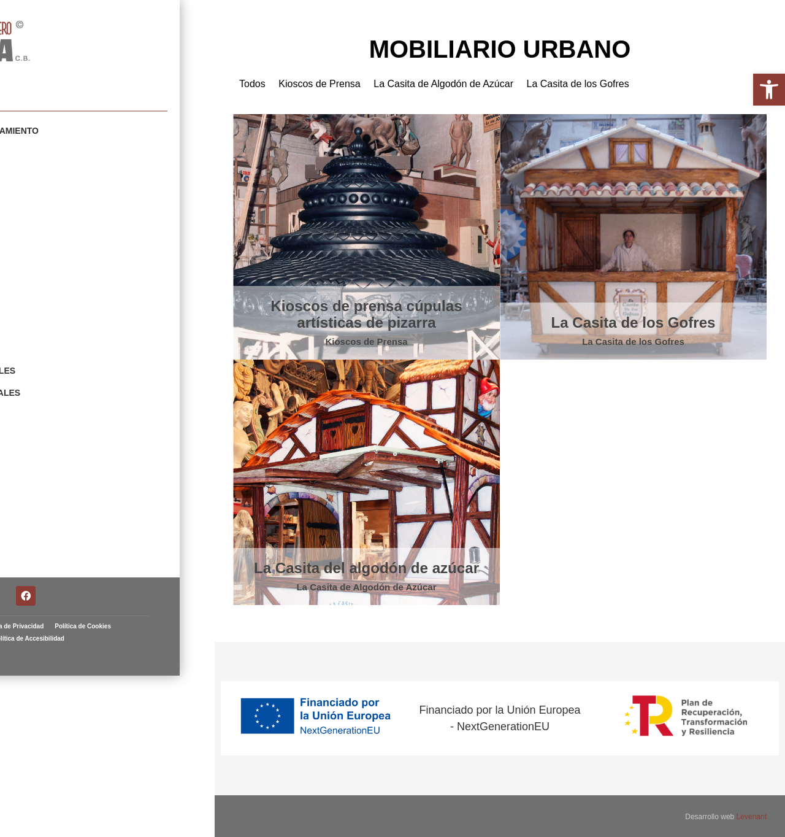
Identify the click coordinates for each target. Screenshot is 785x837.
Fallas (37, 444)
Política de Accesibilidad (144, 741)
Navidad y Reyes (60, 318)
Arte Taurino (53, 423)
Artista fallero (50, 76)
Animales (43, 339)
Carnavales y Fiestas (73, 214)
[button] (769, 90)
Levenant (752, 815)
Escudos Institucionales (82, 360)
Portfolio (28, 111)
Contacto (45, 464)
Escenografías (58, 235)
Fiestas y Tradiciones (73, 298)
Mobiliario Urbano (66, 151)
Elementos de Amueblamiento (94, 131)
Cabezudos (48, 193)
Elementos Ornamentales (84, 381)
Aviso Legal (67, 729)
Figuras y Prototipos (73, 277)
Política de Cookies (68, 741)
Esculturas (50, 256)
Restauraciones (61, 402)
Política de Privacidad (127, 729)
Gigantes (43, 172)
